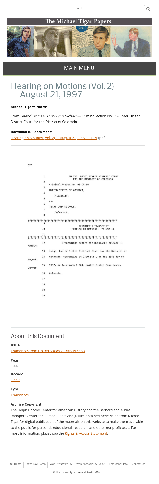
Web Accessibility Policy (90, 464)
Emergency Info (118, 464)
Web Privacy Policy (61, 464)
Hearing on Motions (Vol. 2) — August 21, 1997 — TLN (54, 137)
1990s (15, 379)
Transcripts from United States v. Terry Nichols (48, 351)
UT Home (15, 464)
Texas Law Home (36, 464)
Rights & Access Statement (86, 433)
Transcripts (20, 395)
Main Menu (79, 68)
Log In (79, 8)
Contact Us (138, 464)
